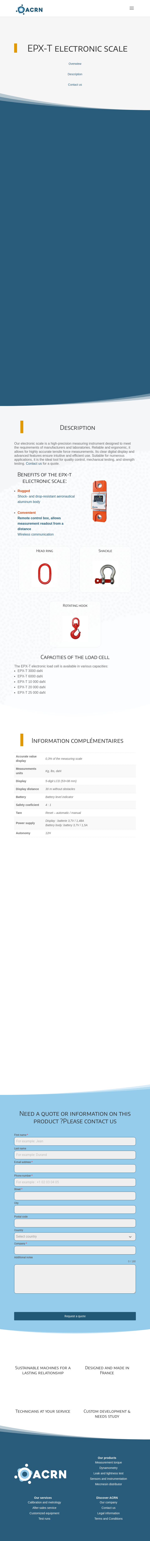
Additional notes (23, 1257)
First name (21, 1135)
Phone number (23, 1175)
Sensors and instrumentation (108, 1478)
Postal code (20, 1216)
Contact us (75, 84)
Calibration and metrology (44, 1502)
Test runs (44, 1518)
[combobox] (75, 1236)
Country (18, 1230)
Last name (20, 1148)
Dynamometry (108, 1468)
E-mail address (23, 1162)
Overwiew (75, 63)
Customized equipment (44, 1513)
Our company (108, 1502)
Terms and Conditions (108, 1518)
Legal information (108, 1513)
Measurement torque (108, 1462)
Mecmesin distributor (108, 1484)
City (16, 1203)
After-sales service (44, 1507)
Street (18, 1189)
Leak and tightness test (109, 1473)
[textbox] (71, 1237)
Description (75, 74)
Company (20, 1243)
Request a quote (75, 1316)
